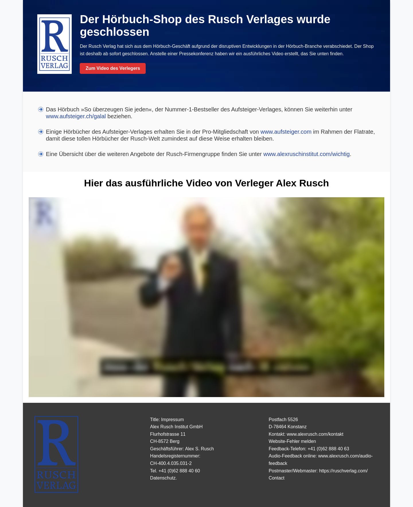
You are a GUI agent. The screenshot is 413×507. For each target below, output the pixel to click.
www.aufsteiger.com (285, 132)
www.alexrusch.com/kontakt (315, 434)
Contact (277, 478)
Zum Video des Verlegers (112, 68)
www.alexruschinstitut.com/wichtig (306, 154)
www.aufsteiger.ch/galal (76, 116)
